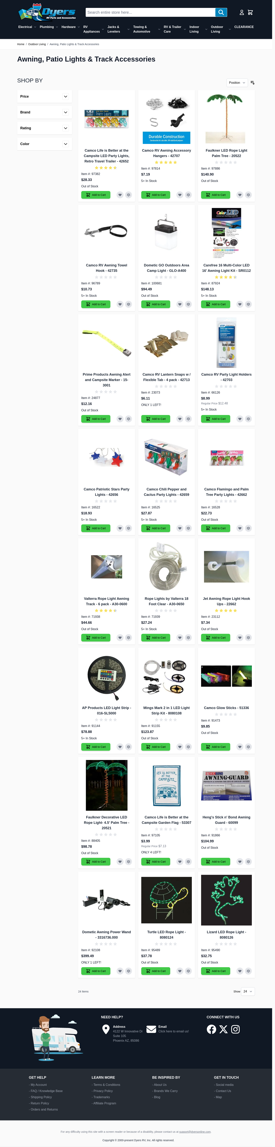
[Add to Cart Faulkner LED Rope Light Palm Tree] (215, 195)
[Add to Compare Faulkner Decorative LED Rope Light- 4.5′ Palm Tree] (128, 861)
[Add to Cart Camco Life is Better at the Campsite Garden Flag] (155, 862)
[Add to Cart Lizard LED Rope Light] (215, 971)
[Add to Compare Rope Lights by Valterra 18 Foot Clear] (188, 637)
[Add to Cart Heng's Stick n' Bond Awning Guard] (215, 862)
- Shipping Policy (40, 1097)
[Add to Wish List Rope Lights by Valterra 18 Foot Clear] (179, 637)
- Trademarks (101, 1097)
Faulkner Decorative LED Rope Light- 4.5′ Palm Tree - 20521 (106, 822)
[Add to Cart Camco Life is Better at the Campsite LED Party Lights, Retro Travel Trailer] (95, 195)
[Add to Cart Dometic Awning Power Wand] (95, 971)
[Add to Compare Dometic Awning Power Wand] (128, 971)
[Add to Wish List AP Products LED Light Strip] (120, 746)
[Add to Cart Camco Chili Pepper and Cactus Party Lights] (155, 528)
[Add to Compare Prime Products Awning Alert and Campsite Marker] (128, 418)
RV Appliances (91, 29)
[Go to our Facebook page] (211, 1029)
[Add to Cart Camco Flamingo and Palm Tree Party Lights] (215, 528)
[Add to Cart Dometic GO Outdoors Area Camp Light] (155, 304)
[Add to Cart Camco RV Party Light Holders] (215, 419)
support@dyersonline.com (195, 1131)
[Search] (221, 12)
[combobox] (150, 12)
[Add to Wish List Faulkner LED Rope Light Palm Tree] (239, 194)
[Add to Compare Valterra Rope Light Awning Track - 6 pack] (128, 637)
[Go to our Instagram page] (235, 1029)
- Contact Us (222, 1091)
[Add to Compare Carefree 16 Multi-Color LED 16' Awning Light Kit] (248, 304)
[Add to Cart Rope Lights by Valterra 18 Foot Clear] (155, 638)
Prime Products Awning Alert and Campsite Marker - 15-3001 (106, 380)
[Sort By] (237, 83)
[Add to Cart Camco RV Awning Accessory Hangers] (155, 195)
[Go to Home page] (46, 12)
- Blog (156, 1097)
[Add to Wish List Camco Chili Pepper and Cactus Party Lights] (179, 528)
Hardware (69, 27)
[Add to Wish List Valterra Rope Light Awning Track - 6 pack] (120, 637)
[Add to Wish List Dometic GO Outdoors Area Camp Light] (179, 304)
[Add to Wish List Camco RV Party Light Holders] (239, 418)
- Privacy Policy (102, 1091)
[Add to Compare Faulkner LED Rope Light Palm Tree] (248, 194)
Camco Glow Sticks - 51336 (226, 708)
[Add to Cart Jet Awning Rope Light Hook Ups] (215, 638)
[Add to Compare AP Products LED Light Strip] (128, 746)
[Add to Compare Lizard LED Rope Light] (248, 971)
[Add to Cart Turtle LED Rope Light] (155, 971)
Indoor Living (194, 29)
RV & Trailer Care (172, 29)
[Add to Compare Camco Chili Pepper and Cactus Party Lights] (188, 528)
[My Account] (242, 12)
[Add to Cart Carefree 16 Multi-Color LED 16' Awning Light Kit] (215, 304)
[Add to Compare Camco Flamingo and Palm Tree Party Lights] (248, 528)
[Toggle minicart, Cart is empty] (250, 12)
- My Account (38, 1084)
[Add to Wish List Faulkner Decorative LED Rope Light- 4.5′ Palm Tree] (120, 861)
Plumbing (47, 27)
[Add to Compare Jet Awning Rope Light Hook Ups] (248, 637)
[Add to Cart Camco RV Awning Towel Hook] (95, 304)
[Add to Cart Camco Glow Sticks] (215, 747)
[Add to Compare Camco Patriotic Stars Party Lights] (128, 528)
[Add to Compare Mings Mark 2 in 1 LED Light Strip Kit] (188, 746)
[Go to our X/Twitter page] (223, 1029)
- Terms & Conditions (106, 1084)
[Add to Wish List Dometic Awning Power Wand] (120, 971)
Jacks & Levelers (113, 29)
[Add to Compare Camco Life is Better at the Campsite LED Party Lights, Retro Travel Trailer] (128, 194)
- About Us (159, 1084)
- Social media (224, 1084)
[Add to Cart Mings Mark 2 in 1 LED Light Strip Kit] (155, 747)
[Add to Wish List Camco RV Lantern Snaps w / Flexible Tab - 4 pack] (179, 418)
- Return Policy (39, 1103)
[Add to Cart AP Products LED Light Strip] (95, 747)
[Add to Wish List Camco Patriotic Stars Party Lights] (120, 528)
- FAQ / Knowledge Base (46, 1091)
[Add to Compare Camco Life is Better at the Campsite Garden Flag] (188, 861)
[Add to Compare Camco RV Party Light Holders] (248, 418)
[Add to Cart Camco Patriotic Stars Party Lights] (95, 528)
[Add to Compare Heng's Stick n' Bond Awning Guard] (248, 861)
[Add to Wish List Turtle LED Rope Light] (179, 971)
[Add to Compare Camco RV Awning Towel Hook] (128, 304)
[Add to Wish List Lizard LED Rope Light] (239, 971)
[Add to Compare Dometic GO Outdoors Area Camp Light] (188, 304)
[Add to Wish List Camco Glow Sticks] (239, 746)
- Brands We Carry (165, 1091)
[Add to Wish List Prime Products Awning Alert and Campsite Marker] (120, 418)
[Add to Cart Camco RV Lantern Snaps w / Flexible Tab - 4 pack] (155, 419)
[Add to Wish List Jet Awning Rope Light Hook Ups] (239, 637)
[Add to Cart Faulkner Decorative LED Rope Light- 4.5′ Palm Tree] (95, 862)
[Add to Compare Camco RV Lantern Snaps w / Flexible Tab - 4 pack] (188, 418)
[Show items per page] (248, 991)
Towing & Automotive (141, 29)
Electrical (25, 27)
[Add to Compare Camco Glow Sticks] (248, 746)
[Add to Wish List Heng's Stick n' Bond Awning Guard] (239, 861)
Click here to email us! (173, 1031)
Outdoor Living (217, 29)
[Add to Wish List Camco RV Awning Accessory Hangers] (179, 194)
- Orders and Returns (43, 1109)
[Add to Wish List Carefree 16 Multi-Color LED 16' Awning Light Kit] (239, 304)
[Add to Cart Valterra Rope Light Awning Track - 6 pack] (95, 638)
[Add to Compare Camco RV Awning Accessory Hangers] (188, 194)
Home (20, 44)
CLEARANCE (244, 27)
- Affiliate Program (104, 1103)
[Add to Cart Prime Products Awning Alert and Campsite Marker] (95, 419)
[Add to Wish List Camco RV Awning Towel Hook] (120, 304)
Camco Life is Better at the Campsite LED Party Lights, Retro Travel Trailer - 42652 (106, 156)
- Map (218, 1097)
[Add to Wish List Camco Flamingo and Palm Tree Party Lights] (239, 528)
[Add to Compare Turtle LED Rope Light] (188, 971)
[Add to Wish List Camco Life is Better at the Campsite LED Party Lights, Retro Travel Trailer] (120, 194)
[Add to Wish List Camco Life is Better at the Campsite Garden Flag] (179, 861)
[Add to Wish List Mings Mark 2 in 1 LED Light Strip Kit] (179, 746)
